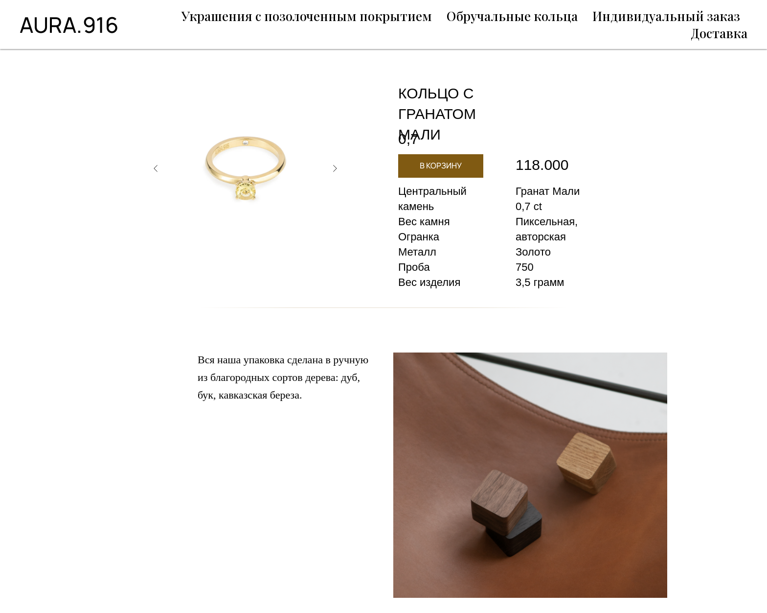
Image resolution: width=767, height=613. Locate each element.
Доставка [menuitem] (719, 33)
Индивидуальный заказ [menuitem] (666, 15)
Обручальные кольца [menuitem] (512, 15)
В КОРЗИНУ (441, 165)
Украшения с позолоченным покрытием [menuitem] (306, 15)
